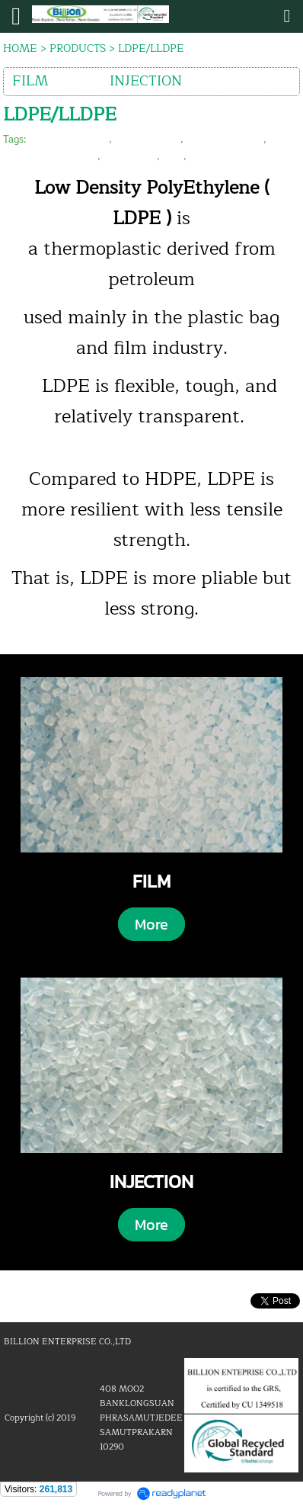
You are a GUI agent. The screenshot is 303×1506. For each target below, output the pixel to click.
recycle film (130, 156)
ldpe (173, 156)
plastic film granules (50, 156)
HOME (20, 48)
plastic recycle (147, 139)
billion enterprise (69, 139)
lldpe (201, 156)
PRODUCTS (77, 48)
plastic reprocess (225, 139)
